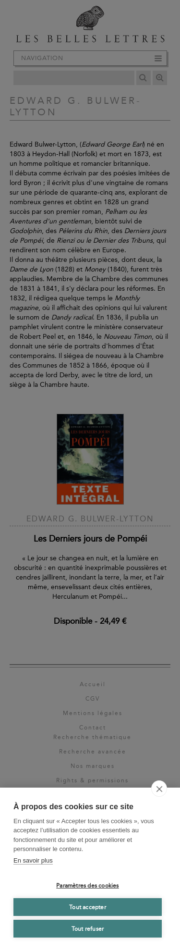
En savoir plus (33, 860)
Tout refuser (88, 929)
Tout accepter (87, 907)
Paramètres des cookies (87, 885)
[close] (159, 788)
